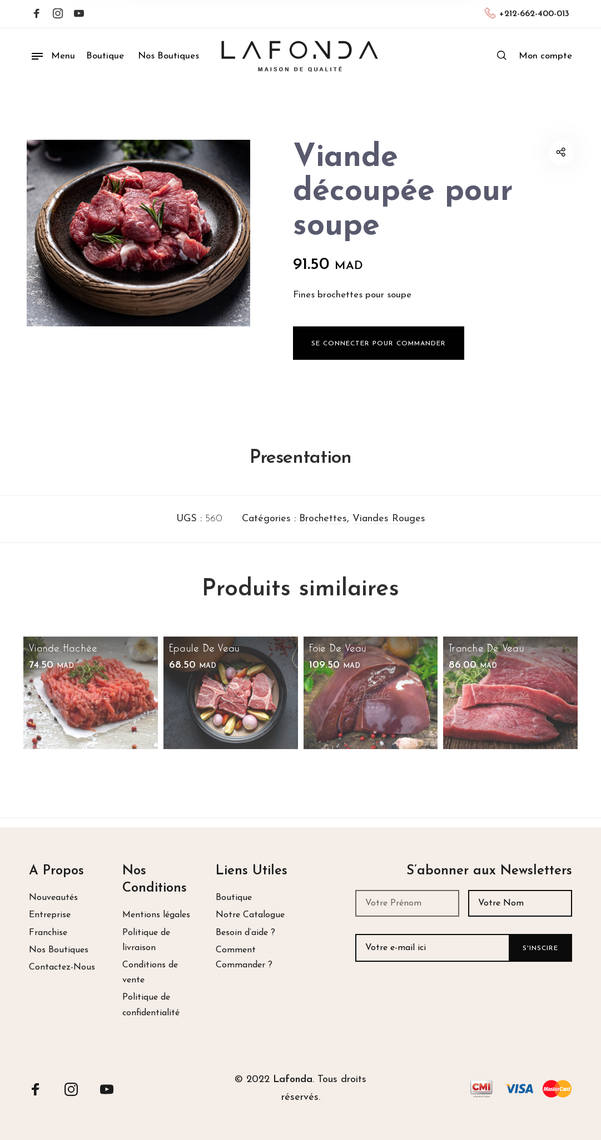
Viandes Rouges (388, 529)
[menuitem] (545, 56)
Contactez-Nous (62, 967)
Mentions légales (156, 915)
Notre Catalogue (250, 915)
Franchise (48, 932)
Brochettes (323, 529)
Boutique (234, 897)
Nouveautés (53, 897)
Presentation (300, 468)
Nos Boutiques (58, 950)
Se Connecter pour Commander (378, 359)
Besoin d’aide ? (245, 932)
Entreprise (50, 915)
